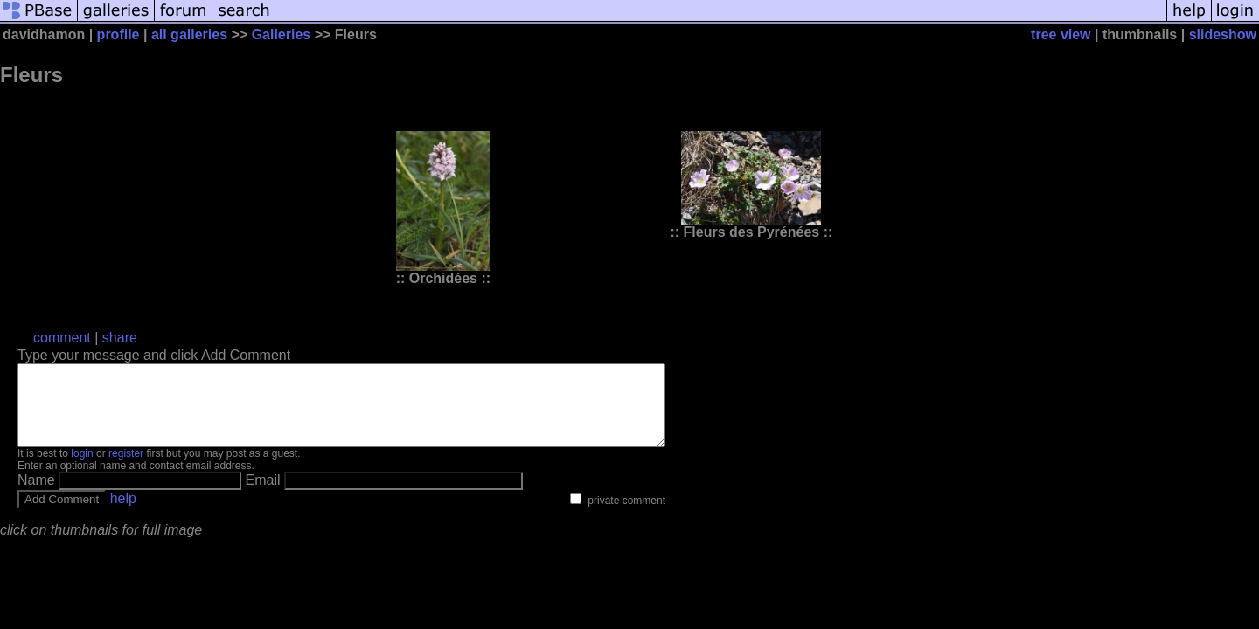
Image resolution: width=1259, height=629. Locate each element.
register (125, 469)
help (123, 514)
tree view (1060, 34)
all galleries (189, 34)
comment (62, 337)
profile (118, 34)
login (82, 469)
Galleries (281, 34)
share (119, 337)
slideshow (1222, 34)
